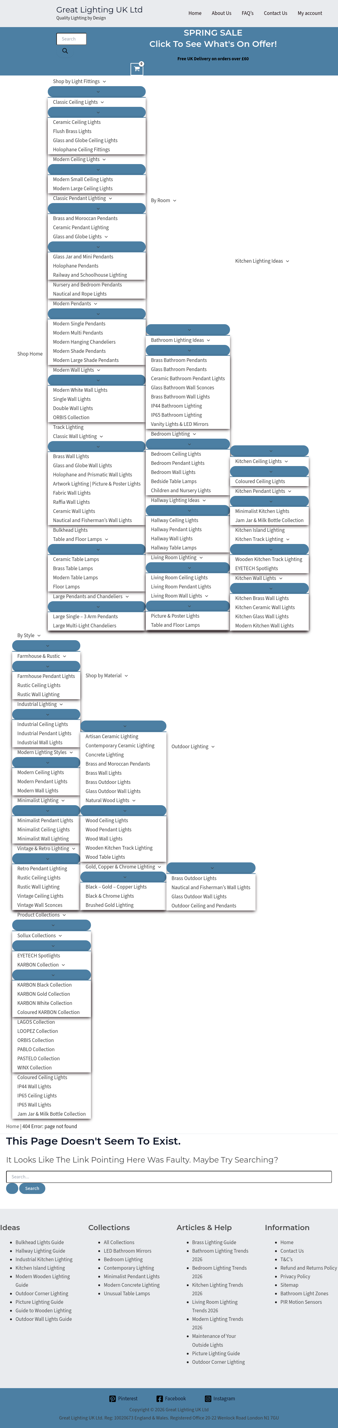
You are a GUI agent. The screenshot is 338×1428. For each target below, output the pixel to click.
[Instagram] (219, 1398)
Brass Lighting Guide (214, 1242)
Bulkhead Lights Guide (40, 1242)
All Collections (119, 1242)
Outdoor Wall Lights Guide (44, 1319)
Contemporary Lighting (129, 1268)
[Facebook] (171, 1398)
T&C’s (287, 1259)
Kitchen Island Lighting (40, 1268)
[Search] (65, 51)
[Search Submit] (12, 1188)
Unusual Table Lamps (127, 1293)
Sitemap (289, 1285)
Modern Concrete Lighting (131, 1285)
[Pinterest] (123, 1398)
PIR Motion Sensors (301, 1302)
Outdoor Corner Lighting (42, 1293)
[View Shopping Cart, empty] (137, 69)
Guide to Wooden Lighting (43, 1310)
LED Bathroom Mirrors (127, 1251)
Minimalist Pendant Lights (131, 1276)
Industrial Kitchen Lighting (44, 1259)
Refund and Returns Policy (309, 1268)
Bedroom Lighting (123, 1259)
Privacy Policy (295, 1276)
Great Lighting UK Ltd (99, 10)
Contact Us (292, 1251)
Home (12, 1126)
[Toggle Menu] (97, 91)
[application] (103, 81)
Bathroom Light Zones (304, 1293)
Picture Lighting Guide (39, 1302)
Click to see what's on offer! (213, 44)
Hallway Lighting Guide (40, 1251)
